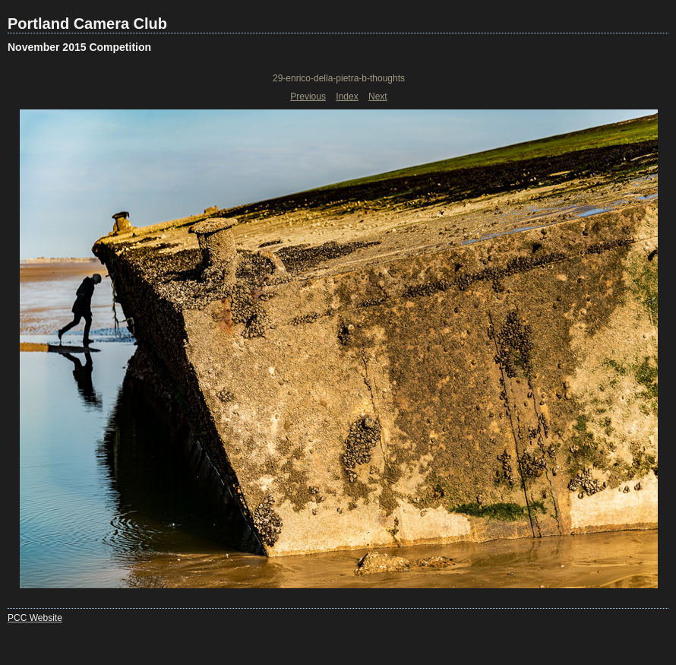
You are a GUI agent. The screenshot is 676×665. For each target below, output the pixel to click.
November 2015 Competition (79, 47)
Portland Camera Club (87, 23)
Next (377, 96)
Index (347, 96)
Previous (308, 96)
